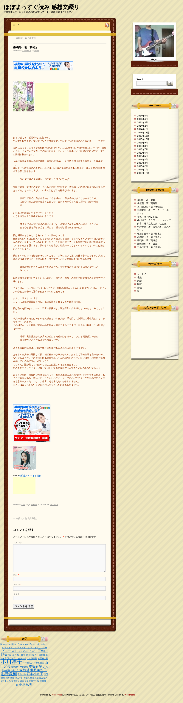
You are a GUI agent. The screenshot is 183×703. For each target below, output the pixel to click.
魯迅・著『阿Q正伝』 (148, 217)
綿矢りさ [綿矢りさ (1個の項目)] (19, 678)
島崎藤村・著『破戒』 (148, 244)
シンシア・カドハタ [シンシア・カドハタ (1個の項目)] (20, 647)
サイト (16, 594)
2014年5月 (142, 115)
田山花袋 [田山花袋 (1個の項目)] (22, 674)
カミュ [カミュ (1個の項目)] (7, 647)
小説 (23, 505)
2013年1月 (142, 169)
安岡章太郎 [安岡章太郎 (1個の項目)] (43, 658)
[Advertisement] (52, 97)
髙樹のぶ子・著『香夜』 (149, 237)
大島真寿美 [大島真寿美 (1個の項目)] (21, 658)
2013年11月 (143, 136)
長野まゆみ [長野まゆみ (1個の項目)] (5, 681)
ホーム (16, 25)
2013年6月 (142, 152)
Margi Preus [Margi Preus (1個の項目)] (29, 644)
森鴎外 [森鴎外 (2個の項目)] (24, 670)
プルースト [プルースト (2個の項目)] (9, 651)
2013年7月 (142, 149)
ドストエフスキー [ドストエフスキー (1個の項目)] (38, 647)
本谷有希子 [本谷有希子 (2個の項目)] (37, 666)
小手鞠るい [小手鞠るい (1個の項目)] (28, 663)
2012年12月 (143, 173)
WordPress (57, 695)
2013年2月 (142, 166)
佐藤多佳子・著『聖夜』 (149, 233)
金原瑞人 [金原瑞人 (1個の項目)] (43, 678)
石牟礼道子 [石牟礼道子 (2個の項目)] (35, 674)
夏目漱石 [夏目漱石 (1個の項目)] (11, 658)
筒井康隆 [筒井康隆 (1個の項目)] (10, 678)
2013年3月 (142, 163)
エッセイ (141, 274)
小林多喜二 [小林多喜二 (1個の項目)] (39, 663)
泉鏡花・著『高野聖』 (25, 38)
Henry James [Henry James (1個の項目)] (18, 644)
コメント (17, 542)
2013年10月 (143, 139)
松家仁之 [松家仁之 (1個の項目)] (14, 670)
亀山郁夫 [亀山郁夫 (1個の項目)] (21, 655)
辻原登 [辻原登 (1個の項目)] (35, 678)
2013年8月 (142, 146)
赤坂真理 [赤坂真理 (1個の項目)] (28, 678)
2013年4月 (142, 159)
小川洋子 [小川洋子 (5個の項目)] (11, 662)
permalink (54, 505)
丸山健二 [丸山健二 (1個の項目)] (12, 655)
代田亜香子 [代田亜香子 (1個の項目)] (31, 655)
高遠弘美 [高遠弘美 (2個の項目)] (25, 684)
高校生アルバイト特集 (30, 475)
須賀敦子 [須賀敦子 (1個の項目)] (15, 681)
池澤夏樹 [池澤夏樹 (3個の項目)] (9, 673)
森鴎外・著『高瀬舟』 (148, 240)
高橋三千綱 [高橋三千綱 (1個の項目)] (34, 681)
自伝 (139, 287)
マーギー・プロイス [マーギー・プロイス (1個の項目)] (27, 651)
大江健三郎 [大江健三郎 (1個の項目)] (32, 658)
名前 (16, 575)
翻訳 (139, 281)
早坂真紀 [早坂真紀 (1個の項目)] (24, 667)
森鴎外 (34, 505)
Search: (140, 79)
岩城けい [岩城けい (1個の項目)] (15, 667)
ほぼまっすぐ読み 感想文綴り (42, 7)
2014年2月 (142, 126)
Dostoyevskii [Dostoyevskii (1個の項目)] (6, 644)
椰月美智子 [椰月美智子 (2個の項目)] (38, 670)
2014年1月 (142, 129)
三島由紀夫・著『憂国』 (149, 247)
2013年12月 (143, 132)
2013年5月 (142, 156)
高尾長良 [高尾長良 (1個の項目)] (24, 681)
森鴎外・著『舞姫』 (147, 200)
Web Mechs (130, 695)
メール (17, 584)
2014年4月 (142, 119)
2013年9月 (142, 142)
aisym (36, 51)
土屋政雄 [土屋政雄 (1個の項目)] (41, 655)
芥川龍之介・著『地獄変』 (150, 206)
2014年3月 (142, 122)
